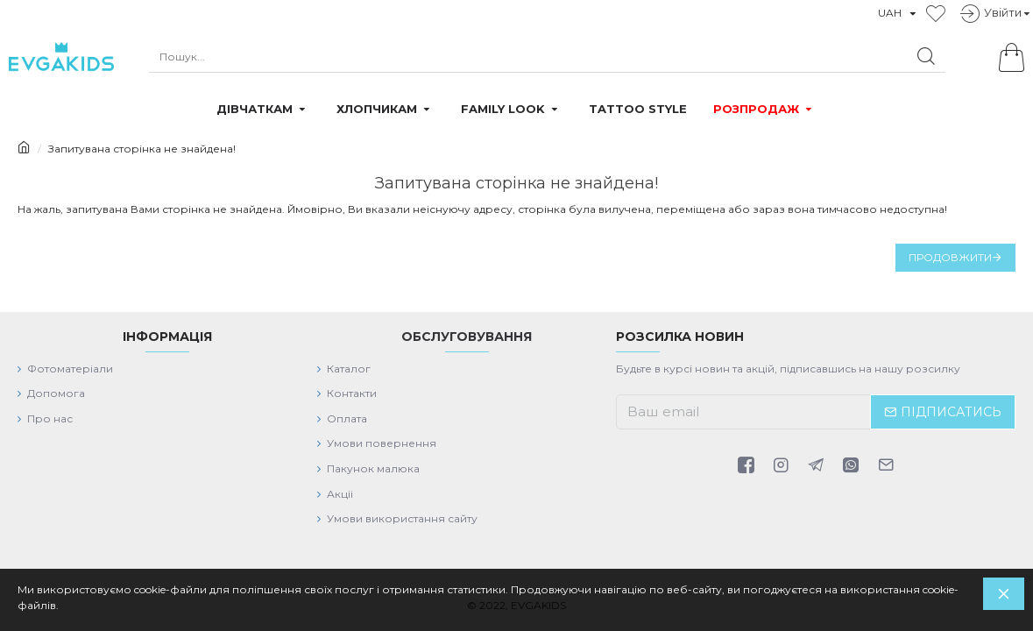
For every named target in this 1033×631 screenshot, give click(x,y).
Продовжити (950, 257)
